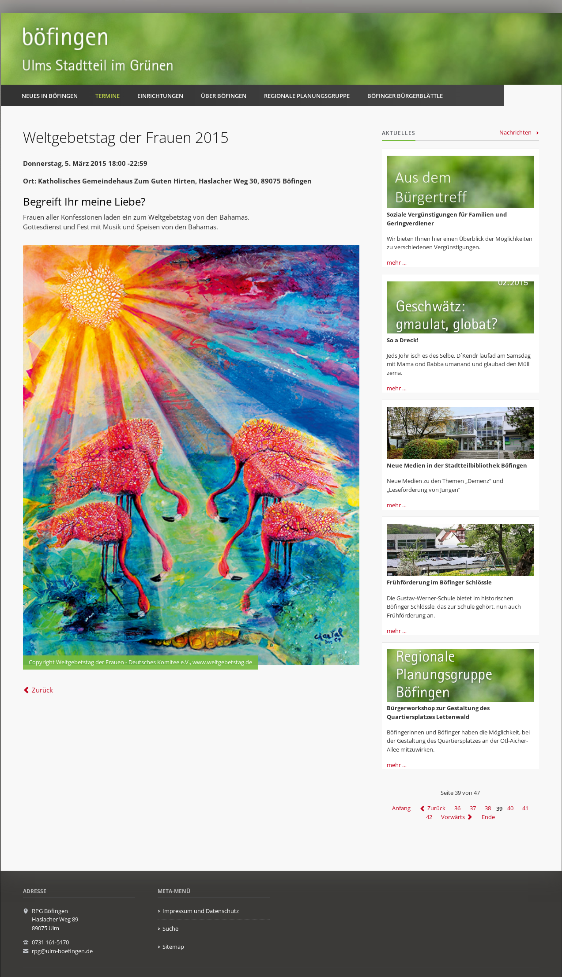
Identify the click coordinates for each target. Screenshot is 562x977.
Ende (488, 817)
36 (457, 808)
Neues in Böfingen (50, 96)
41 (525, 808)
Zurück (42, 689)
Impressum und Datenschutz (200, 911)
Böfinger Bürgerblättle (405, 96)
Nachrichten (515, 132)
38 (488, 808)
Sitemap (173, 947)
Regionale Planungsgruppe (307, 96)
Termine (107, 96)
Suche (170, 928)
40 (510, 808)
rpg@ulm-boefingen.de (62, 951)
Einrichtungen (160, 96)
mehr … (397, 262)
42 (429, 817)
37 (473, 808)
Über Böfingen (223, 96)
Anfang (401, 808)
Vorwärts (453, 817)
